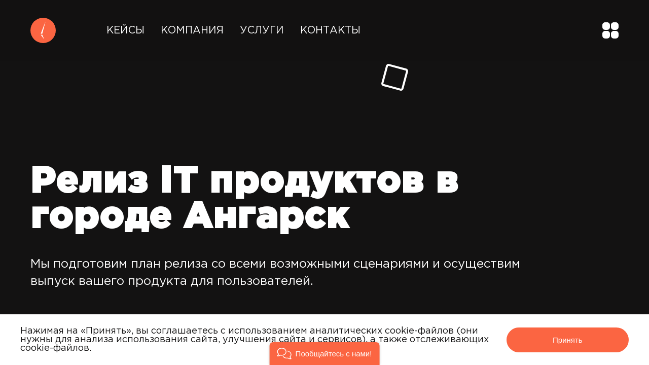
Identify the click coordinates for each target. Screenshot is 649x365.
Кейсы (125, 30)
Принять (568, 340)
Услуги (262, 30)
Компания (192, 30)
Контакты (330, 30)
